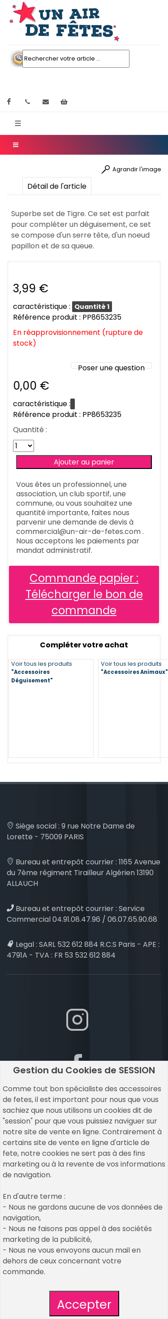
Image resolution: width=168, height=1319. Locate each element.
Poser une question (111, 368)
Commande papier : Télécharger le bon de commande (84, 594)
